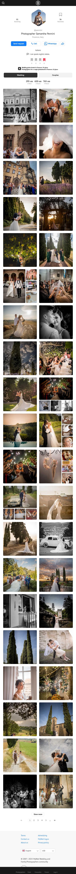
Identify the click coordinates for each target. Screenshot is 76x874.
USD (43, 847)
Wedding (20, 75)
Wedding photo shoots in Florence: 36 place (35, 67)
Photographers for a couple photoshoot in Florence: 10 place (40, 69)
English (26, 847)
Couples (55, 75)
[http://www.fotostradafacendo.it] (62, 43)
